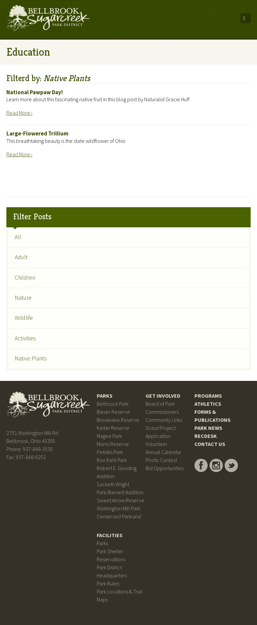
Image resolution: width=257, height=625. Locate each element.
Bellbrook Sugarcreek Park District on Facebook (201, 465)
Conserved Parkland (119, 516)
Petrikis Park (110, 452)
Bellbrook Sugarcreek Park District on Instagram (216, 465)
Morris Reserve (113, 444)
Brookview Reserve (118, 419)
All (18, 237)
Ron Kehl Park (112, 460)
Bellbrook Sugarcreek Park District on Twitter (231, 465)
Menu (246, 18)
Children (25, 277)
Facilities (109, 535)
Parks (104, 395)
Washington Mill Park (118, 508)
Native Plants (31, 358)
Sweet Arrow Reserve (120, 500)
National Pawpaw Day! (34, 92)
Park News (208, 427)
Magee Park (109, 436)
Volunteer (156, 444)
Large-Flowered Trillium (37, 133)
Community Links (164, 419)
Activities (25, 338)
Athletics (207, 403)
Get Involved (163, 395)
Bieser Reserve (113, 411)
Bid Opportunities (165, 468)
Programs (208, 395)
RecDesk (205, 436)
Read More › (19, 112)
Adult (21, 257)
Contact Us (209, 444)
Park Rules (108, 583)
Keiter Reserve (113, 427)
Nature (23, 297)
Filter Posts (32, 217)
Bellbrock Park (112, 403)
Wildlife (24, 318)
